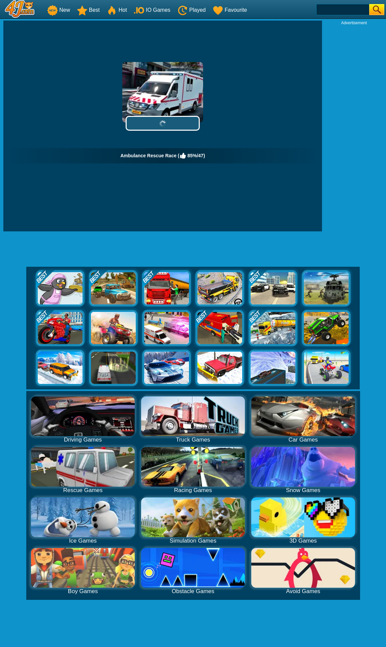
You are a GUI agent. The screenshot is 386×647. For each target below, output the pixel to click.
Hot (116, 10)
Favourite (230, 10)
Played (191, 10)
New (58, 10)
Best (88, 10)
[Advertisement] (354, 127)
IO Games (152, 10)
